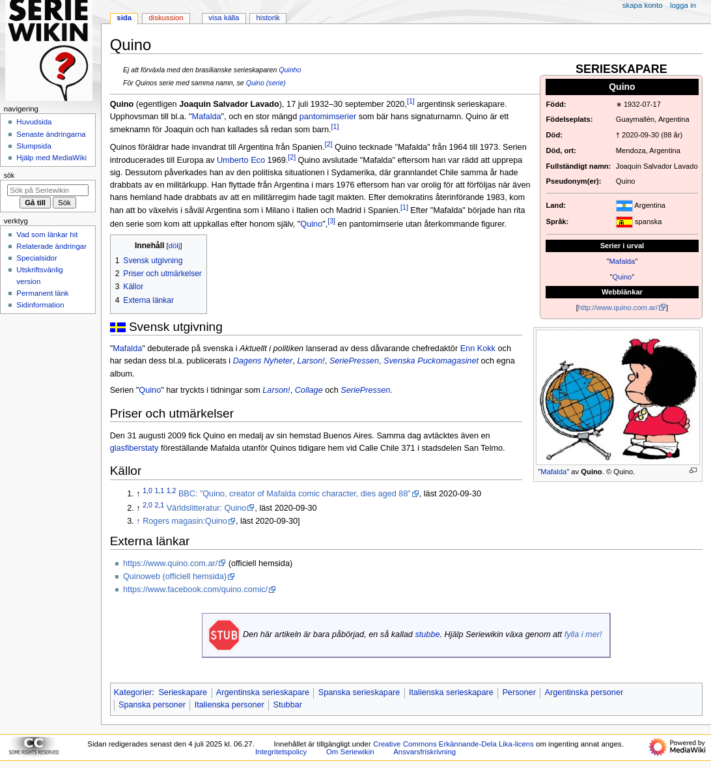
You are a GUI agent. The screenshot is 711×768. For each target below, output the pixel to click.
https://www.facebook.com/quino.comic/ (195, 589)
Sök (9, 175)
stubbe (427, 634)
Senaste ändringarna (50, 134)
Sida (124, 17)
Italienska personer (229, 704)
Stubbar (287, 704)
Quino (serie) (266, 83)
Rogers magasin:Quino (185, 521)
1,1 (159, 490)
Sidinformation (40, 305)
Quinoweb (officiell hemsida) (175, 576)
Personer (518, 692)
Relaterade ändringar (51, 246)
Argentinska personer (584, 692)
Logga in (683, 5)
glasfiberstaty (134, 448)
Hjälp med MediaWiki (51, 158)
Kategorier (133, 692)
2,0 (147, 505)
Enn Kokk (477, 348)
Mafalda (622, 261)
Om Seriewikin (350, 752)
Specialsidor (36, 258)
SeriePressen (354, 360)
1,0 (147, 490)
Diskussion (165, 17)
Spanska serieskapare (359, 692)
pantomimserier (328, 116)
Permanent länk (42, 293)
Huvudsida (33, 122)
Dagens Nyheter (263, 360)
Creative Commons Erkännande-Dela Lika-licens (453, 744)
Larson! (310, 360)
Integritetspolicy (281, 752)
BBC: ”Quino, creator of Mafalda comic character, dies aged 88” (294, 493)
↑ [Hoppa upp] (138, 521)
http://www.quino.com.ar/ (618, 307)
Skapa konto (642, 5)
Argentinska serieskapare (262, 692)
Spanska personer (152, 704)
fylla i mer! (583, 634)
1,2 (171, 490)
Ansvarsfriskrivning (424, 752)
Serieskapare (182, 692)
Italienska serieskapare (451, 692)
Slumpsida (33, 146)
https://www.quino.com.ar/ (170, 563)
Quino (622, 277)
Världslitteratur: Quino (207, 508)
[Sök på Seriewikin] (48, 190)
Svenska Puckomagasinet (431, 360)
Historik (268, 17)
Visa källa (223, 17)
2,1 (159, 505)
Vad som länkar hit (46, 234)
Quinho (290, 70)
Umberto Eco (241, 160)
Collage (309, 390)
